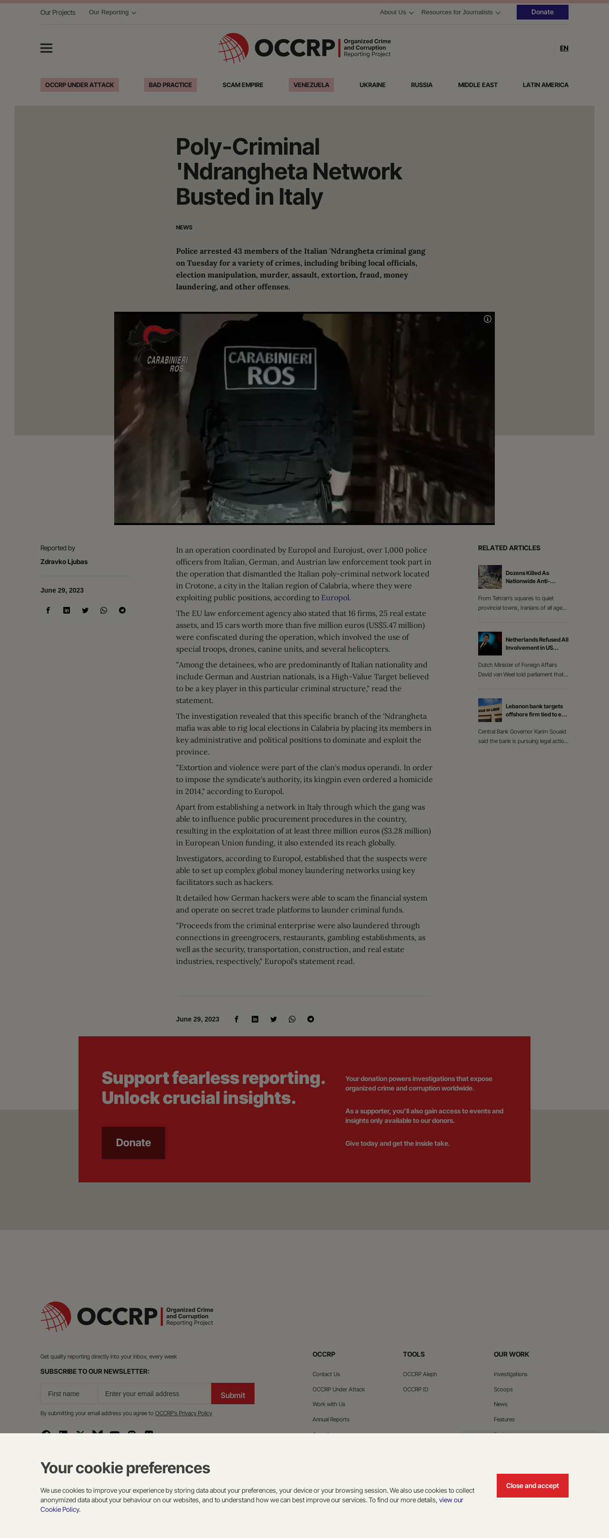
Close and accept (532, 1485)
